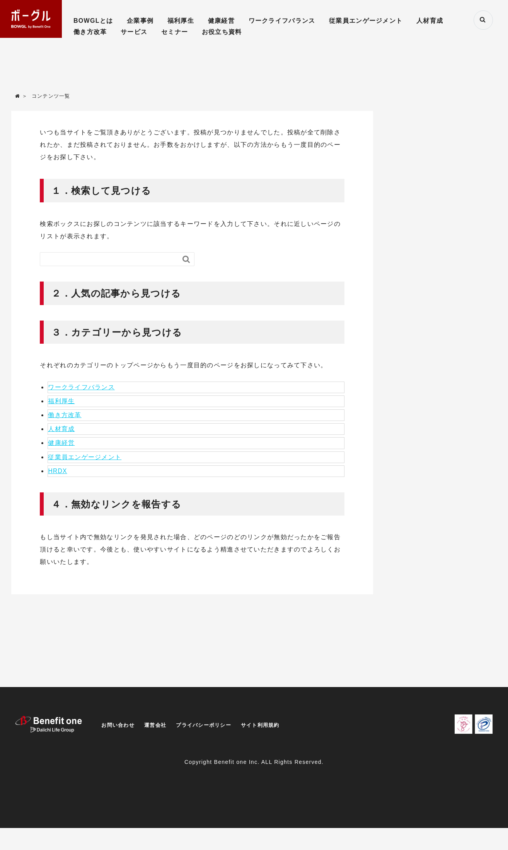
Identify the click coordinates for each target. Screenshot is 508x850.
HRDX (57, 472)
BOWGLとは (93, 20)
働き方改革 (90, 32)
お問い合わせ (119, 727)
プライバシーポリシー (209, 727)
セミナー (174, 32)
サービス (134, 32)
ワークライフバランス (282, 20)
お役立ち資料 (222, 32)
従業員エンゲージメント (365, 20)
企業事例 (140, 20)
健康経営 (221, 20)
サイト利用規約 (269, 727)
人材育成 (429, 20)
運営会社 (158, 727)
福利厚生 (180, 20)
